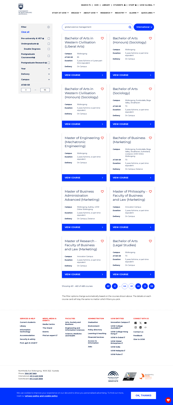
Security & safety (27, 339)
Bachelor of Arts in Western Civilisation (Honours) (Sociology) (81, 93)
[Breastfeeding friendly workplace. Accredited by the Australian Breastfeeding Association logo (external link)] (146, 376)
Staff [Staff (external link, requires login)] (131, 5)
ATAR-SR (25, 85)
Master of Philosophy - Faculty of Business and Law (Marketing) (130, 195)
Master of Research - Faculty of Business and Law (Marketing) (81, 245)
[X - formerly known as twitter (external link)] (140, 323)
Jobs (90, 347)
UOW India (115, 347)
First (108, 286)
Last (152, 286)
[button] (102, 38)
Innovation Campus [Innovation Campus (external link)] (119, 322)
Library (106, 5)
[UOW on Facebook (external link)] (135, 323)
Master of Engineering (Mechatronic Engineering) (82, 142)
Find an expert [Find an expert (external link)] (49, 336)
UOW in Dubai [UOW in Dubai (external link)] (117, 337)
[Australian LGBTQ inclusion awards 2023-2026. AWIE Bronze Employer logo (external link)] (130, 376)
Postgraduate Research (33, 63)
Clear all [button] (25, 32)
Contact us (138, 332)
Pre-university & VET (31, 38)
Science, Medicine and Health (73, 335)
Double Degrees (32, 49)
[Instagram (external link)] (135, 327)
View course (72, 75)
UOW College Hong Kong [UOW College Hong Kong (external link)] (119, 333)
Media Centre (49, 324)
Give (96, 5)
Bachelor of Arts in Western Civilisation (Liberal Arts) (80, 42)
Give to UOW (139, 339)
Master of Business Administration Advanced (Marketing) (82, 195)
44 (124, 286)
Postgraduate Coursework (27, 56)
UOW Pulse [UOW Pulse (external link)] (116, 354)
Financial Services (96, 337)
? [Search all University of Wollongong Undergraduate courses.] (37, 44)
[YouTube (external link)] (145, 323)
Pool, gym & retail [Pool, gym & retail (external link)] (27, 343)
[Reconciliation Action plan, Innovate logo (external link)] (113, 376)
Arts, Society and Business (73, 323)
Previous (115, 286)
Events (46, 332)
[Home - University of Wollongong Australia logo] (25, 9)
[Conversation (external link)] (145, 327)
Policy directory (95, 330)
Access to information (93, 342)
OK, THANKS (143, 395)
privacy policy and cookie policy (41, 396)
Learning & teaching (97, 334)
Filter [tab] (23, 27)
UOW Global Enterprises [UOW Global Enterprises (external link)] (116, 342)
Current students (28, 322)
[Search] (86, 5)
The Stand (47, 328)
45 (131, 286)
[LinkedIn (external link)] (140, 327)
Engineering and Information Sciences (75, 329)
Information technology (25, 331)
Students (118, 5)
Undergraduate (29, 44)
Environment (93, 326)
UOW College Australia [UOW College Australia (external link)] (117, 327)
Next (145, 286)
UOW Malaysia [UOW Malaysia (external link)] (117, 351)
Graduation (93, 322)
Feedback (137, 336)
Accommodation (27, 336)
